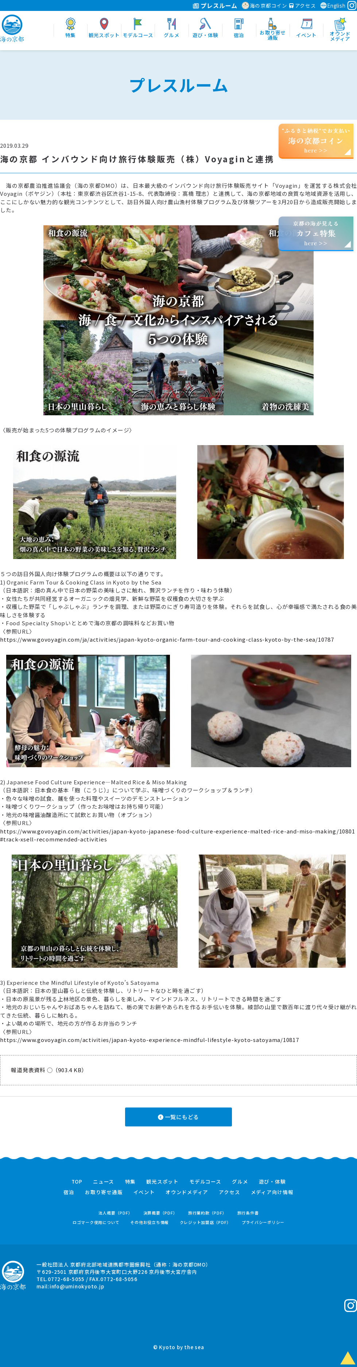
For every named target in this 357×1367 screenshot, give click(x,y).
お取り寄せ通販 (104, 1192)
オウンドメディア (187, 1192)
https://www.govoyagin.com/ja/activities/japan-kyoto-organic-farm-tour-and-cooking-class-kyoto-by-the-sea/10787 (167, 639)
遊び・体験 (272, 1181)
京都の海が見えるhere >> (316, 233)
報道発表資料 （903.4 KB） (49, 1070)
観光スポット (162, 1181)
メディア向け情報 (272, 1192)
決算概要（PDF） (160, 1213)
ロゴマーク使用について (96, 1222)
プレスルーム (215, 5)
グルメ (240, 1181)
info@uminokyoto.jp (77, 1286)
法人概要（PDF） (115, 1213)
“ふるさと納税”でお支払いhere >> (316, 140)
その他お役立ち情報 (149, 1222)
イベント (144, 1192)
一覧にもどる (178, 1117)
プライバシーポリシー (263, 1222)
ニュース (103, 1181)
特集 (130, 1181)
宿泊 (68, 1192)
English (332, 5)
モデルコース (205, 1181)
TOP (76, 1181)
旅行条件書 (248, 1213)
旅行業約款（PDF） (207, 1213)
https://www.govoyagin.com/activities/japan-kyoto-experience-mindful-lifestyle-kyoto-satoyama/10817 (149, 1039)
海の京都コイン (264, 5)
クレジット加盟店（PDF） (205, 1222)
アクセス (302, 5)
